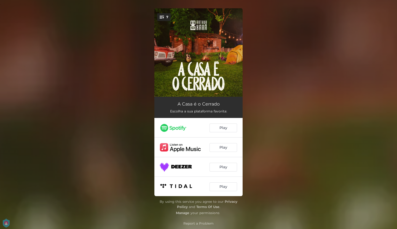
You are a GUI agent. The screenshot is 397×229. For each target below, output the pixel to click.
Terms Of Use (207, 207)
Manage (182, 213)
